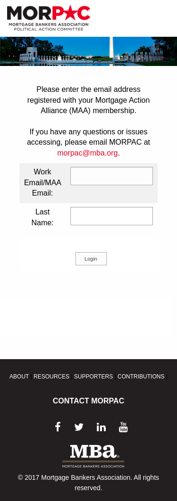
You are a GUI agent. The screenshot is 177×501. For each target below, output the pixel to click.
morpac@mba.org (87, 153)
